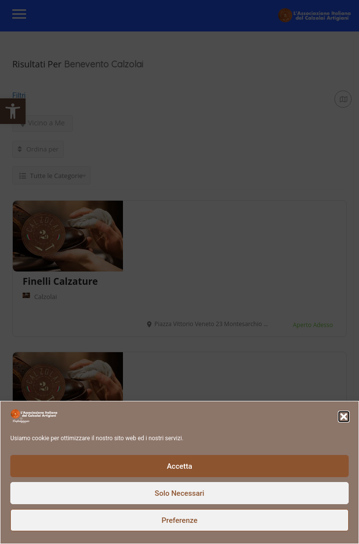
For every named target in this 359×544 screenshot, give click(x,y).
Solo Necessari (180, 493)
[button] (344, 417)
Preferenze (180, 520)
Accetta (179, 466)
